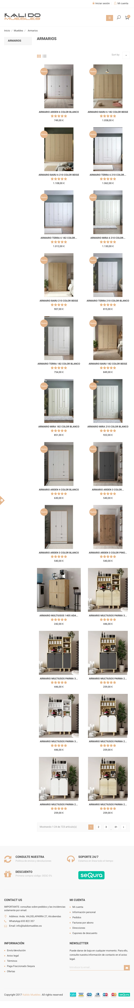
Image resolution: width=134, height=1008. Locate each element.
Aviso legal (13, 955)
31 (116, 827)
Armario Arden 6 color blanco (59, 112)
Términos (12, 961)
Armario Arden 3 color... (108, 489)
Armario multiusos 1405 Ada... (58, 615)
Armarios (14, 40)
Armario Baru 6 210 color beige (59, 175)
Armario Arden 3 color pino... (108, 552)
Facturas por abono (83, 922)
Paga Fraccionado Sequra (21, 966)
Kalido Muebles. (32, 994)
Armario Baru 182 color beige (108, 363)
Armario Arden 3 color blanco (59, 552)
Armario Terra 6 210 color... (108, 175)
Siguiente (123, 827)
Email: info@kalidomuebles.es (25, 926)
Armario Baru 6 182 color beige (108, 112)
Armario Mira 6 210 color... (107, 238)
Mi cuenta (77, 900)
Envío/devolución (16, 950)
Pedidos (76, 917)
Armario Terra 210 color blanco (108, 300)
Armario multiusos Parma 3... (108, 615)
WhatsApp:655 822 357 (22, 921)
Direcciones (78, 928)
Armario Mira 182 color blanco (58, 426)
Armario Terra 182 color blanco (59, 363)
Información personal (84, 912)
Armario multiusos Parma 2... (108, 678)
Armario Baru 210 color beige (59, 300)
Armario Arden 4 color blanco (59, 489)
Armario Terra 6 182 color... (59, 238)
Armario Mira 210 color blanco (107, 426)
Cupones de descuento (84, 933)
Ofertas (11, 971)
